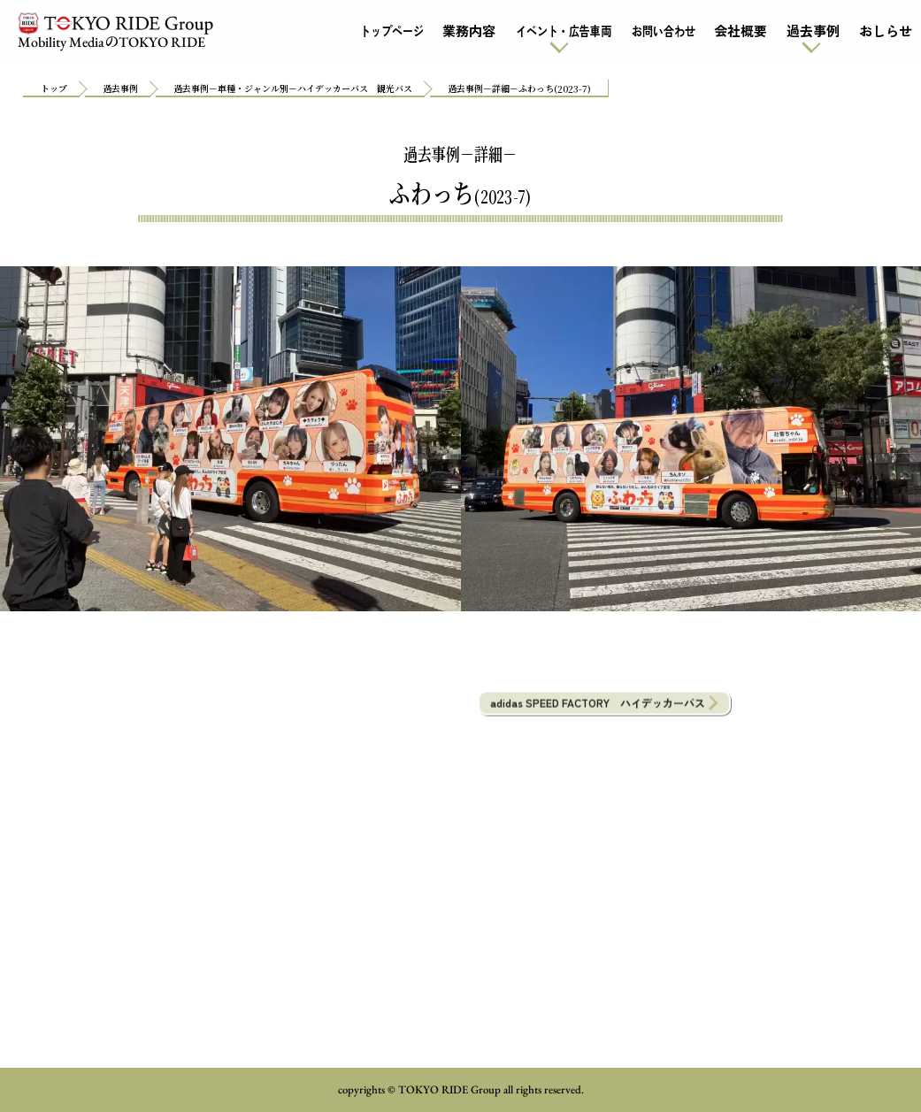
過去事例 (813, 30)
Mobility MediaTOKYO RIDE (115, 31)
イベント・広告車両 (562, 30)
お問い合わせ (663, 30)
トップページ (391, 30)
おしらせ (885, 30)
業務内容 (468, 30)
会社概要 (740, 30)
